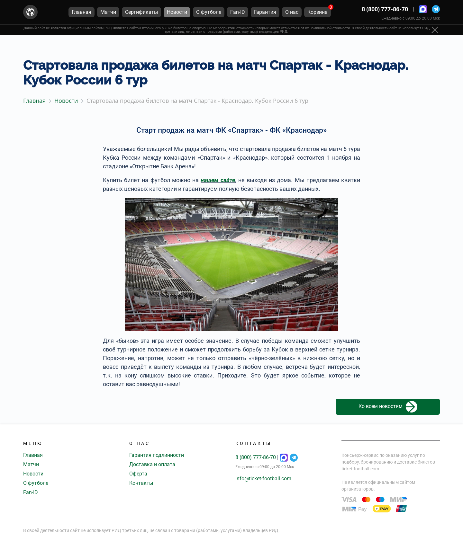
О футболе (35, 483)
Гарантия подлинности (156, 455)
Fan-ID (30, 492)
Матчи (31, 464)
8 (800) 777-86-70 (385, 9)
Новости (33, 474)
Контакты (141, 483)
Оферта (138, 474)
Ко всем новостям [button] (388, 406)
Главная (33, 455)
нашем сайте (218, 180)
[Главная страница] (30, 12)
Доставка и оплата (152, 464)
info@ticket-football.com (263, 478)
